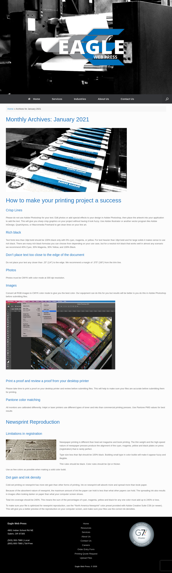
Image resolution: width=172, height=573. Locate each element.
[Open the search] (167, 99)
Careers (86, 545)
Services (57, 98)
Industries (80, 98)
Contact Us (127, 98)
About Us (103, 98)
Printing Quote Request (86, 553)
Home (34, 98)
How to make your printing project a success (63, 200)
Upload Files (86, 558)
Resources (86, 528)
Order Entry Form (85, 549)
